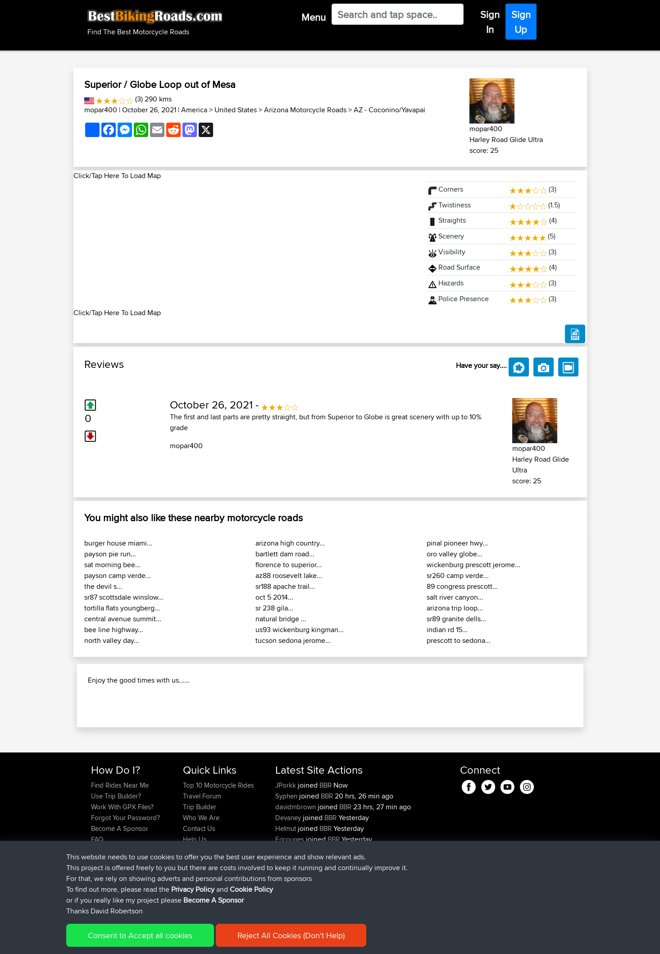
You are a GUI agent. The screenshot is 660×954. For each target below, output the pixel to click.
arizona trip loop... (455, 608)
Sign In (490, 22)
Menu (313, 17)
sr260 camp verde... (458, 575)
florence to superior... (288, 565)
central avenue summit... (122, 619)
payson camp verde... (117, 575)
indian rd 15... (447, 629)
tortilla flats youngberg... (122, 608)
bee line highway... (113, 629)
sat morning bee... (112, 565)
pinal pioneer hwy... (457, 543)
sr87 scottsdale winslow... (124, 597)
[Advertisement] (244, 244)
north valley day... (111, 640)
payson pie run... (110, 554)
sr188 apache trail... (285, 586)
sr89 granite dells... (456, 619)
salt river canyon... (455, 597)
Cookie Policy (251, 889)
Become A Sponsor (213, 900)
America (194, 110)
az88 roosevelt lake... (288, 575)
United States (235, 110)
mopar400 (100, 110)
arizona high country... (290, 543)
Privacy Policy (192, 889)
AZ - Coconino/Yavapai (389, 110)
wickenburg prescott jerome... (473, 565)
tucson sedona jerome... (293, 640)
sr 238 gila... (274, 608)
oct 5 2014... (274, 597)
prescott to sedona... (459, 640)
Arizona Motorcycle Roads (305, 110)
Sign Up (521, 22)
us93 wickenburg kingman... (299, 629)
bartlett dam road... (284, 554)
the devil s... (103, 586)
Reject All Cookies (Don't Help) (291, 935)
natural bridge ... (280, 619)
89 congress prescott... (462, 586)
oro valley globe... (454, 554)
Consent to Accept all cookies (140, 935)
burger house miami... (118, 543)
